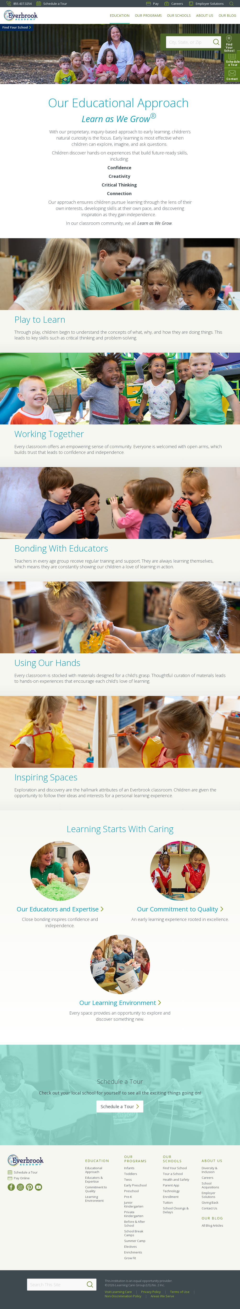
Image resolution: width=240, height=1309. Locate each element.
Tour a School (173, 1174)
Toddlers (130, 1174)
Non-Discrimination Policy (123, 1296)
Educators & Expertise (94, 1179)
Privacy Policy (151, 1292)
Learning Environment (94, 1198)
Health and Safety (176, 1179)
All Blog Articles (212, 1225)
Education (120, 15)
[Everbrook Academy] (23, 16)
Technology (171, 1191)
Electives (130, 1246)
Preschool (131, 1191)
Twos (128, 1179)
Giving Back (210, 1202)
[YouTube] (38, 1187)
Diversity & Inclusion (209, 1170)
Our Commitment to (180, 909)
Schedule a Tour (51, 3)
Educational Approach (93, 1170)
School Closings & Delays (176, 1210)
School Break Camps (133, 1233)
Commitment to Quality (96, 1189)
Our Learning (120, 1002)
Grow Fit (130, 1258)
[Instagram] (20, 1187)
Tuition (168, 1202)
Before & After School (134, 1223)
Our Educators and (60, 909)
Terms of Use (180, 1292)
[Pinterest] (29, 1187)
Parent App (171, 1185)
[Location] (191, 42)
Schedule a (120, 1106)
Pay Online (22, 1178)
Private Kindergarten (133, 1214)
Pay (152, 3)
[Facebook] (11, 1187)
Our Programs (148, 15)
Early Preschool (135, 1185)
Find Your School (15, 27)
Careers (173, 3)
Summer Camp (134, 1241)
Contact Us (209, 1208)
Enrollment (171, 1197)
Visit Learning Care (118, 1292)
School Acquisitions (210, 1185)
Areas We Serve (162, 1296)
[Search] (219, 42)
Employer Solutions (206, 3)
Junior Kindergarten (133, 1204)
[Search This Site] (61, 1285)
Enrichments (133, 1252)
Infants (129, 1168)
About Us (204, 15)
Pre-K (128, 1197)
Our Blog (227, 15)
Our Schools (179, 15)
